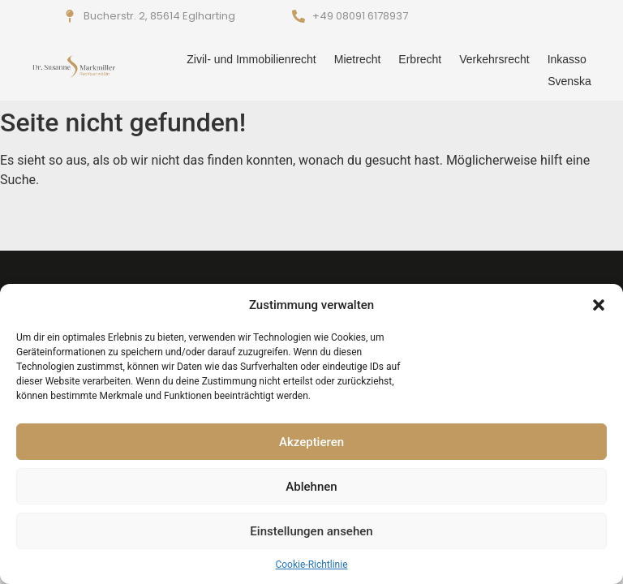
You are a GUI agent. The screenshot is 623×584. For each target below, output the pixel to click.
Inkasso (567, 59)
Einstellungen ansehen (311, 531)
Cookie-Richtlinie (311, 564)
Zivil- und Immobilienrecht (251, 59)
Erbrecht (419, 59)
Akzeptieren (311, 442)
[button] (599, 305)
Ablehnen (311, 486)
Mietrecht (357, 59)
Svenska (569, 81)
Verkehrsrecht (494, 59)
